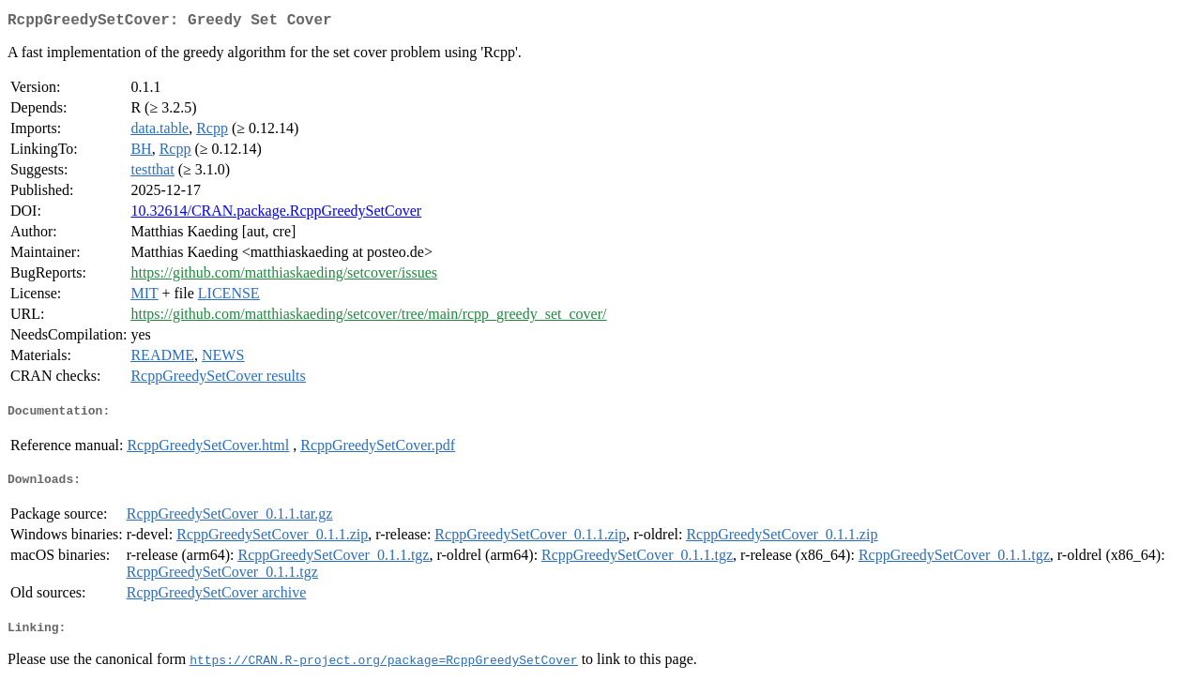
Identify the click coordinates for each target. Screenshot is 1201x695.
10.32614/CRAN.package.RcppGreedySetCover (275, 214)
